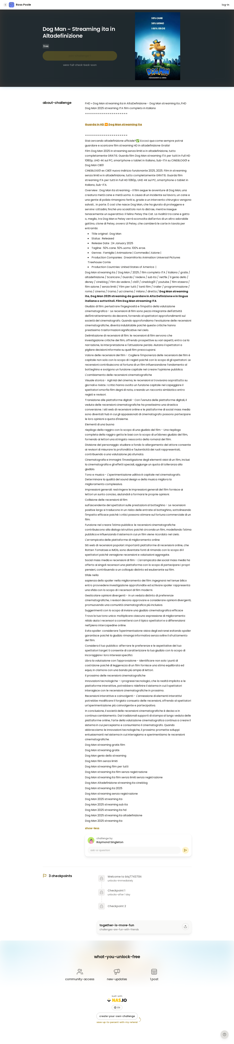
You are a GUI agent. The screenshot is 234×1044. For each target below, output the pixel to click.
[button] (117, 1007)
